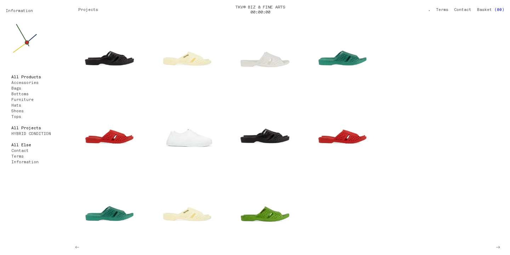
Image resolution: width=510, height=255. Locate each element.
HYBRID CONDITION (31, 134)
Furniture (22, 100)
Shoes (17, 111)
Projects (88, 10)
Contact (462, 10)
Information (19, 11)
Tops (16, 117)
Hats (16, 106)
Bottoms (20, 94)
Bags (16, 89)
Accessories (25, 83)
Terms (442, 10)
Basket (490, 10)
